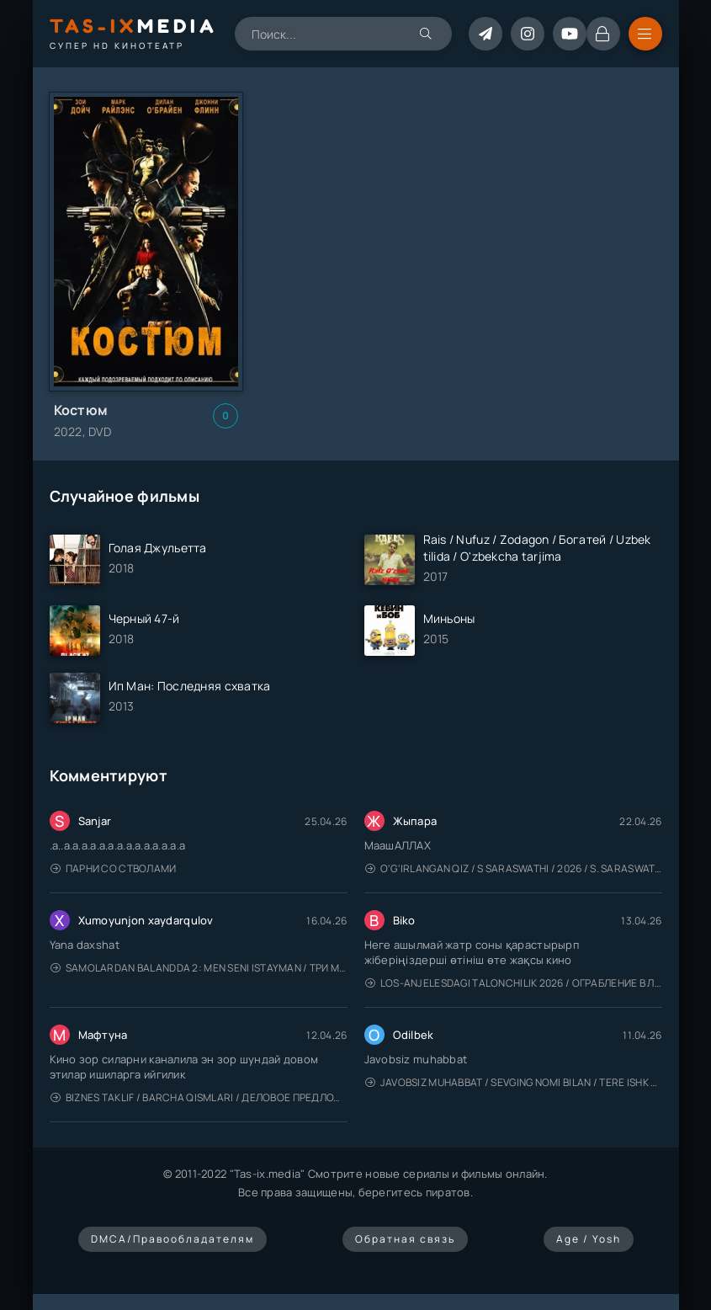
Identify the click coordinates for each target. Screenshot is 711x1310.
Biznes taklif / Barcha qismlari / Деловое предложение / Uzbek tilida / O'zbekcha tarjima (199, 1097)
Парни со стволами (113, 868)
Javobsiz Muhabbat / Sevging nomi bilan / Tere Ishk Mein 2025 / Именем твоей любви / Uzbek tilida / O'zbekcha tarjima (513, 1082)
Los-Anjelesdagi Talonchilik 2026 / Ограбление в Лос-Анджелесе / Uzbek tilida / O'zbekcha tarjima (513, 983)
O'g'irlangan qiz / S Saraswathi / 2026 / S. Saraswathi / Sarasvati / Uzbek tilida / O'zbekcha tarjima (513, 868)
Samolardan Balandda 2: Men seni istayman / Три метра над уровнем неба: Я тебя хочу (199, 968)
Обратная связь (405, 1239)
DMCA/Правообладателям (172, 1239)
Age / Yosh (588, 1239)
